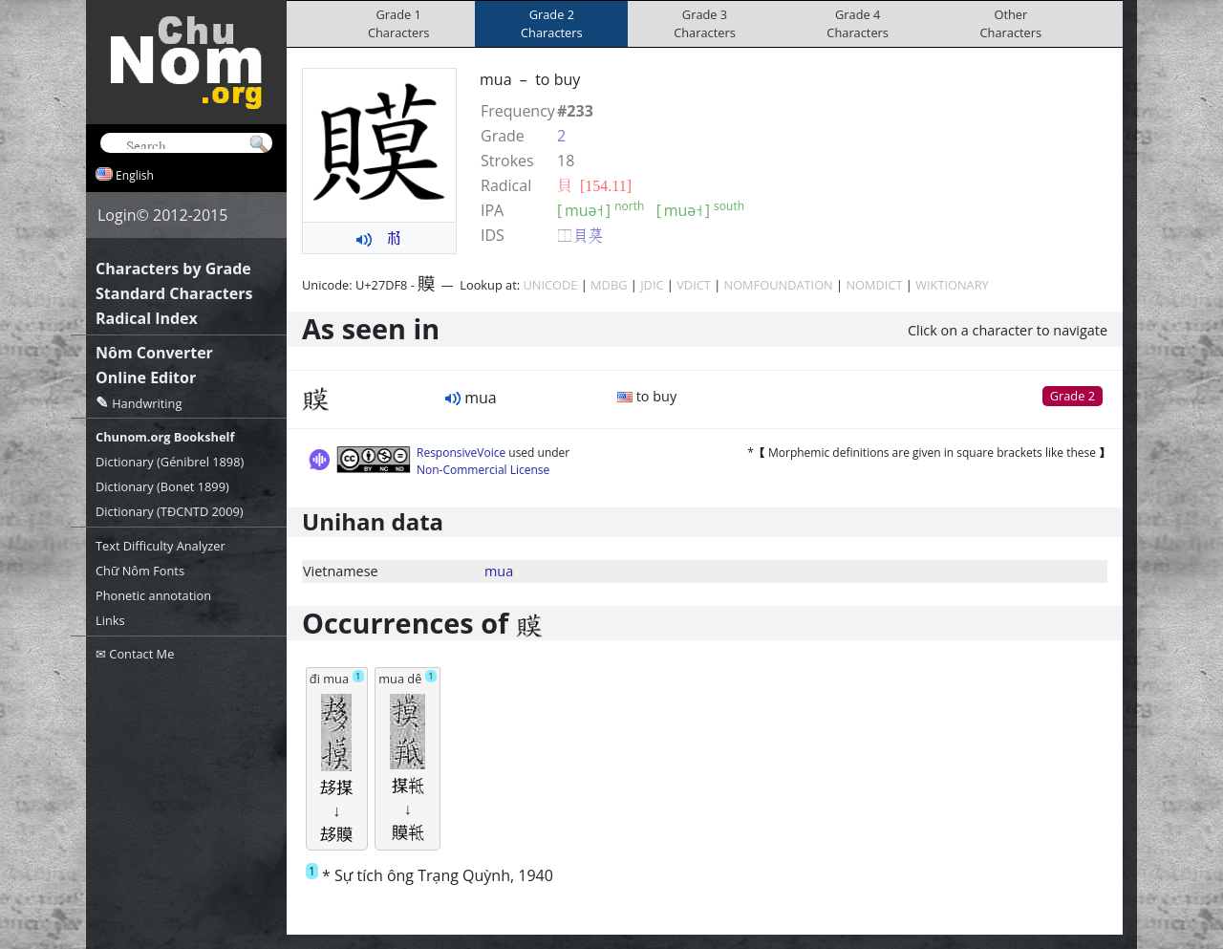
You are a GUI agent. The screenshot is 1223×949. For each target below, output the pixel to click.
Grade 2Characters (552, 23)
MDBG (608, 284)
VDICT (693, 284)
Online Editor (146, 377)
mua (498, 571)
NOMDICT (874, 284)
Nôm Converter (154, 352)
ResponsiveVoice (461, 452)
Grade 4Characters (857, 23)
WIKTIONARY (952, 284)
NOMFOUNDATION (778, 284)
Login (117, 215)
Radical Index (147, 318)
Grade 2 (1072, 395)
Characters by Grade (173, 268)
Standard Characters (174, 293)
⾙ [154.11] (594, 185)
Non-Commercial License (483, 470)
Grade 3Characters (705, 23)
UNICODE (550, 284)
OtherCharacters (1011, 23)
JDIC (651, 284)
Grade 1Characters (399, 23)
